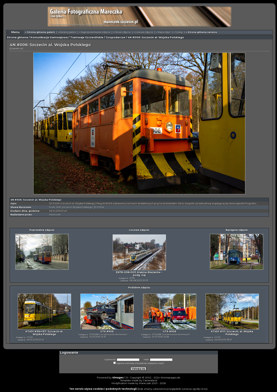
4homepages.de (170, 377)
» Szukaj (178, 32)
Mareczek (54, 214)
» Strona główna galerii (40, 32)
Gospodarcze (115, 37)
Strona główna (17, 37)
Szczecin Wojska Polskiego (77, 207)
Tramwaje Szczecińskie (86, 37)
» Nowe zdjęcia (121, 32)
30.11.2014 (99, 207)
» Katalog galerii (67, 32)
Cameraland (150, 380)
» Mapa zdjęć (163, 32)
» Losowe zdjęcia (143, 32)
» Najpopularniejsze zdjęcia (94, 32)
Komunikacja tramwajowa (49, 37)
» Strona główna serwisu (201, 32)
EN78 (132, 278)
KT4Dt (30, 337)
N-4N (52, 207)
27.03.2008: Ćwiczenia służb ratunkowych (108, 334)
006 (58, 207)
